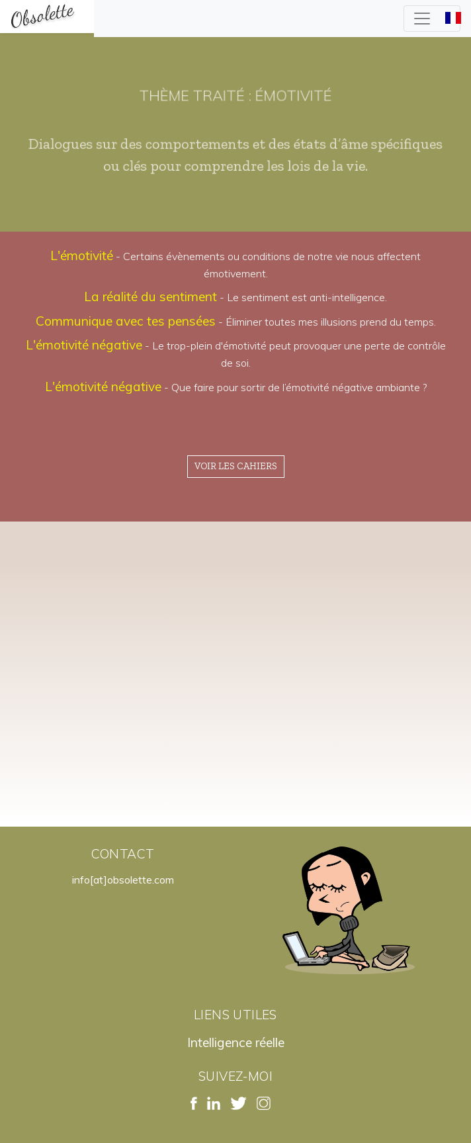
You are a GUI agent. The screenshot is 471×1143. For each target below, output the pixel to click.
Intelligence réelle (235, 1042)
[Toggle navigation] (432, 18)
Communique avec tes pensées (126, 321)
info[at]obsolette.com (123, 879)
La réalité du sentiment (150, 296)
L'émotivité (81, 255)
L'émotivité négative (84, 345)
